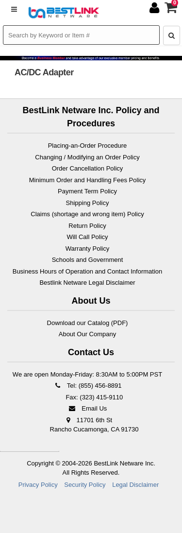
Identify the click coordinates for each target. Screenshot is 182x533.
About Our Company (87, 334)
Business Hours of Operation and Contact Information (88, 271)
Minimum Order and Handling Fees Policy (87, 180)
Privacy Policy (38, 484)
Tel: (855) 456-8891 (87, 385)
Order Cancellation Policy (87, 168)
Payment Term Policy (87, 191)
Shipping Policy (87, 202)
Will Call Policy (87, 237)
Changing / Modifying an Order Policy (87, 157)
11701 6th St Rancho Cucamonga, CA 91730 (94, 424)
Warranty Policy (88, 248)
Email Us (87, 408)
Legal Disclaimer (135, 484)
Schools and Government (87, 259)
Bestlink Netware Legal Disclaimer (87, 282)
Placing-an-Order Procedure (87, 145)
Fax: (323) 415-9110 (93, 397)
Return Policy (87, 225)
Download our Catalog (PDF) (87, 323)
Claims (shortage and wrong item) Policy (87, 214)
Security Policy (84, 484)
